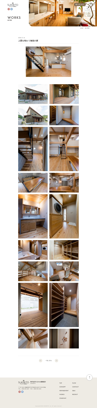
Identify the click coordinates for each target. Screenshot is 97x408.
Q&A (73, 390)
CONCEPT (62, 387)
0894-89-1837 (25, 388)
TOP (60, 383)
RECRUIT (75, 394)
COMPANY (62, 398)
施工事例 (87, 28)
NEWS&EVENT (64, 390)
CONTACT (75, 387)
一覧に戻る (48, 360)
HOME (81, 28)
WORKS (61, 394)
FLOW (74, 383)
